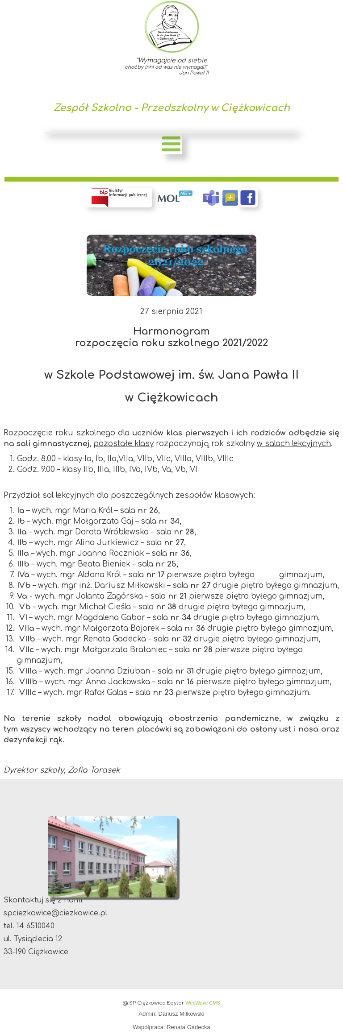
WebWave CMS (202, 1002)
